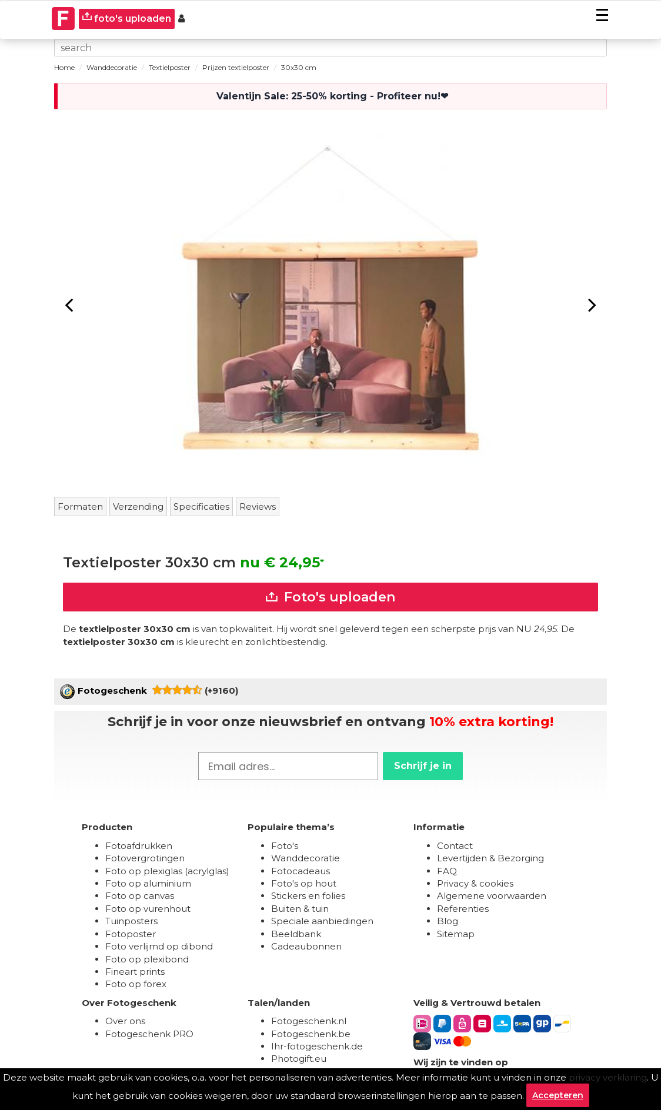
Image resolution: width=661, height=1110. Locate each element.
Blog (447, 921)
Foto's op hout (303, 883)
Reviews (257, 506)
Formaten (80, 506)
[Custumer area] (181, 19)
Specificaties (201, 506)
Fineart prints (135, 971)
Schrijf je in (423, 765)
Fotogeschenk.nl (308, 1021)
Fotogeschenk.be (310, 1033)
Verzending (138, 506)
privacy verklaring (608, 1077)
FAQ (447, 871)
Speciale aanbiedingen (322, 921)
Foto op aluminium (148, 883)
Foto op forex (135, 983)
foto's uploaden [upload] (126, 18)
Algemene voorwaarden (491, 895)
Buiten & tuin (300, 908)
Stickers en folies (308, 895)
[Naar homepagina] (63, 19)
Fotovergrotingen (145, 858)
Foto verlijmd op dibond (159, 946)
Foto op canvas (139, 895)
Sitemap (456, 934)
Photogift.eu (298, 1058)
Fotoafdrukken (138, 845)
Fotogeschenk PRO (149, 1033)
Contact (455, 845)
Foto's (284, 845)
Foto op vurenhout (148, 908)
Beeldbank (296, 934)
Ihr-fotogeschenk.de (317, 1046)
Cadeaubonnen (306, 946)
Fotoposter (130, 934)
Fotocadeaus (300, 871)
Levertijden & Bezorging (490, 858)
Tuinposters (131, 921)
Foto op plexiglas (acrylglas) (167, 871)
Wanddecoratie (305, 858)
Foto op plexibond (147, 959)
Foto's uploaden (330, 597)
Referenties (463, 908)
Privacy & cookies (475, 883)
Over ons (125, 1021)
